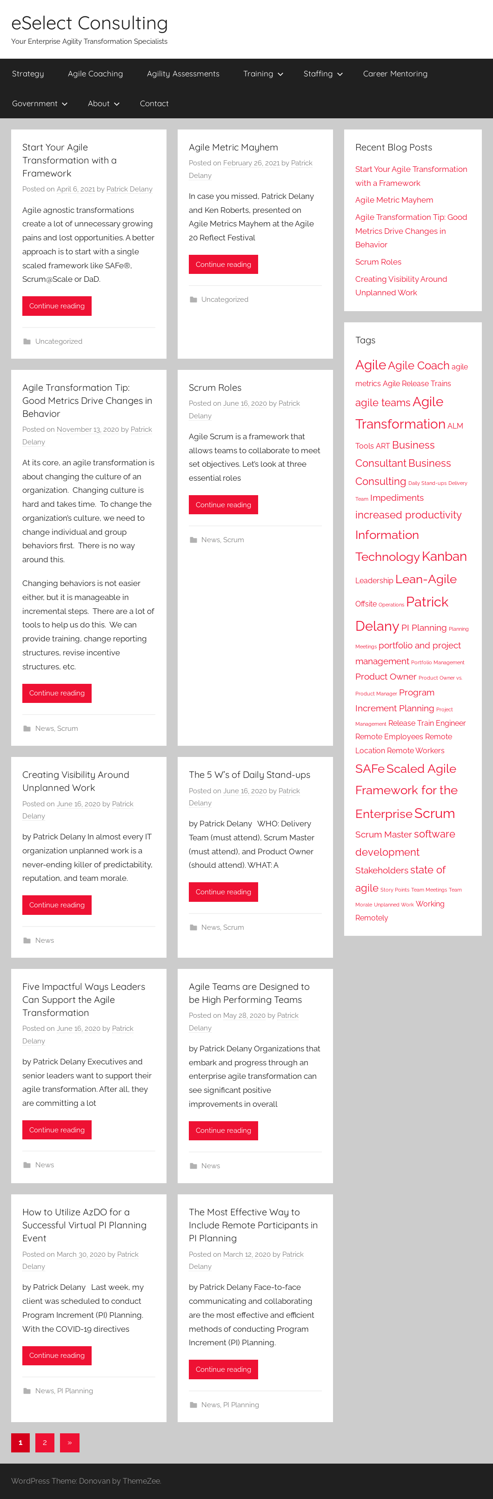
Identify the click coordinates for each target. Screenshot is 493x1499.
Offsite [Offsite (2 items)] (366, 604)
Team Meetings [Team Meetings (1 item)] (429, 890)
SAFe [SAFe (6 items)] (370, 768)
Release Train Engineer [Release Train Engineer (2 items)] (427, 723)
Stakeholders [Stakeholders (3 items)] (381, 870)
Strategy (28, 73)
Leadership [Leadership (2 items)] (374, 580)
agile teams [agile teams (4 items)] (383, 402)
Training (263, 73)
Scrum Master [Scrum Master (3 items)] (383, 834)
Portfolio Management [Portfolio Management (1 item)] (438, 662)
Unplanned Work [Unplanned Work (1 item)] (394, 904)
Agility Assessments (183, 73)
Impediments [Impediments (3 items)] (397, 497)
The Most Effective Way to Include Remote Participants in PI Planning (253, 1225)
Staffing (323, 73)
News (44, 728)
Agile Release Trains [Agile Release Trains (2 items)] (417, 383)
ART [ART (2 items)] (383, 446)
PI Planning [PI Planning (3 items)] (424, 627)
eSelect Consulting (89, 22)
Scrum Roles (215, 387)
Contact (154, 103)
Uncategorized (58, 341)
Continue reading (57, 306)
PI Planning (75, 1391)
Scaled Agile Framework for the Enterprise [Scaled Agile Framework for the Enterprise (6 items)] (406, 791)
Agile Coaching (95, 73)
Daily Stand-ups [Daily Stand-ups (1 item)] (427, 483)
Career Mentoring (395, 73)
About (104, 103)
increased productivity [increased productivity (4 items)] (408, 515)
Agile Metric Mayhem (233, 147)
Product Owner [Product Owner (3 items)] (386, 676)
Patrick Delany (130, 189)
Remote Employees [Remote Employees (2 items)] (389, 736)
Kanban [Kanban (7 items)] (444, 556)
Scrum (67, 728)
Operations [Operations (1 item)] (391, 604)
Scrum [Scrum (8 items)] (434, 813)
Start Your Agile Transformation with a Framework (69, 160)
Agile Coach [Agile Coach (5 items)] (419, 365)
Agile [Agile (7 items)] (370, 365)
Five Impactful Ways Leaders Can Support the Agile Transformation (83, 999)
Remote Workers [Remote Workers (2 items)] (416, 750)
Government (40, 103)
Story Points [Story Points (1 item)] (394, 890)
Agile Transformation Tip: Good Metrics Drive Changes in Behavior (87, 400)
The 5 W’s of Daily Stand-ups (249, 774)
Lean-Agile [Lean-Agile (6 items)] (426, 579)
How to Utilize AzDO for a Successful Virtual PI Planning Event (84, 1225)
